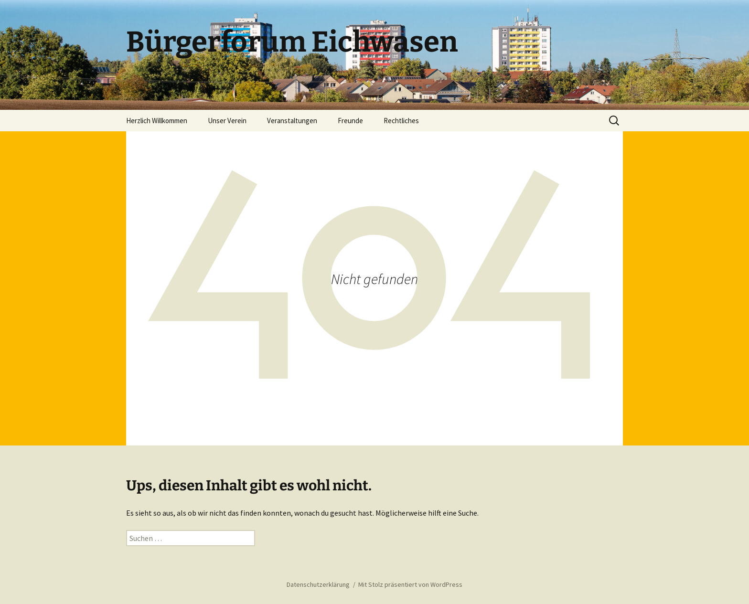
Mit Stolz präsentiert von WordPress (410, 584)
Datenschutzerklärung (318, 584)
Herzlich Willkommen (156, 120)
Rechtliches (401, 120)
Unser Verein (227, 120)
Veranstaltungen (292, 120)
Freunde (350, 120)
